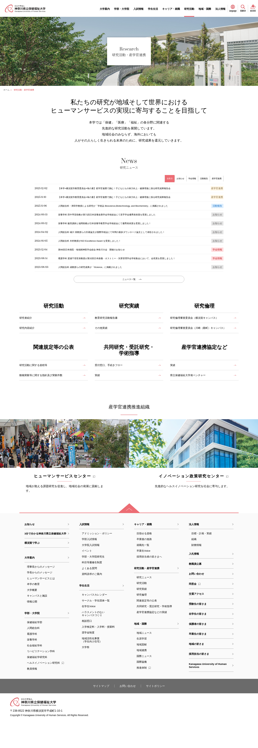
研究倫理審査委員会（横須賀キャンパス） (199, 336)
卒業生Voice (143, 578)
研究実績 (142, 616)
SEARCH (243, 11)
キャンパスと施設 (37, 623)
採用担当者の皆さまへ (149, 584)
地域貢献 (142, 671)
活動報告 (201, 178)
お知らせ (175, 178)
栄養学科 (32, 667)
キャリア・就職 (171, 8)
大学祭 (85, 674)
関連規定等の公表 (147, 628)
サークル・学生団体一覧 (96, 628)
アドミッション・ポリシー (97, 560)
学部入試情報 (89, 566)
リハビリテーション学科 (41, 678)
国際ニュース (144, 683)
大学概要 (32, 617)
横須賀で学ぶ (32, 570)
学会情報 (188, 178)
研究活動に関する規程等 (36, 387)
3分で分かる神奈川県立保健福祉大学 (45, 561)
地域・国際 (204, 8)
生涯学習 (142, 666)
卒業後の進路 (144, 566)
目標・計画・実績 (201, 560)
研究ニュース (144, 604)
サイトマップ (101, 713)
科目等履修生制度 (92, 589)
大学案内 (105, 8)
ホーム (6, 90)
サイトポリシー (155, 713)
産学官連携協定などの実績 (152, 639)
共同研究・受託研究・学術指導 (154, 633)
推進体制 (144, 695)
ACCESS (253, 11)
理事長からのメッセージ (41, 594)
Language (233, 11)
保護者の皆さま (198, 651)
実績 (98, 396)
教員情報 (32, 696)
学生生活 (153, 8)
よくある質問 (89, 595)
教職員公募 (195, 591)
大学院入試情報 (90, 572)
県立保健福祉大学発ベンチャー (191, 396)
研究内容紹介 (28, 346)
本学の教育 (33, 611)
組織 (193, 566)
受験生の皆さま (198, 631)
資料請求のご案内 (92, 601)
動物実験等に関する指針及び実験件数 (45, 396)
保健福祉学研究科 (37, 684)
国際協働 (142, 689)
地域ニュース (144, 660)
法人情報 (220, 8)
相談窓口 (87, 648)
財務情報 (196, 572)
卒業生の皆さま (198, 661)
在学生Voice (89, 633)
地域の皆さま (196, 671)
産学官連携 (216, 178)
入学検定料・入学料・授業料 (98, 654)
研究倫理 (142, 622)
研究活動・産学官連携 (146, 595)
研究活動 (189, 8)
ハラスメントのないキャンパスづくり (93, 641)
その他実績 (102, 346)
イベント (87, 578)
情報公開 (32, 629)
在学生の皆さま (198, 641)
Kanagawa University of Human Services (208, 693)
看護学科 (32, 661)
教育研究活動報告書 (108, 336)
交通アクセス (196, 621)
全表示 (163, 178)
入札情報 (194, 581)
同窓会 (194, 611)
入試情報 (138, 8)
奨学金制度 (88, 659)
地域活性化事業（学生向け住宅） (92, 667)
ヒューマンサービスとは (41, 605)
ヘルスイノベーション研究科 (45, 690)
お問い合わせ (196, 601)
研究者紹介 (27, 336)
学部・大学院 (121, 8)
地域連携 (142, 677)
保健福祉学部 (34, 649)
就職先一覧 (143, 572)
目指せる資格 (144, 560)
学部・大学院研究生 (93, 584)
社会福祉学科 (34, 672)
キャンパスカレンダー (94, 622)
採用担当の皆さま (199, 681)
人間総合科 (33, 655)
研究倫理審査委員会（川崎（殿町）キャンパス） (200, 348)
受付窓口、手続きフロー (111, 387)
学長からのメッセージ (39, 599)
